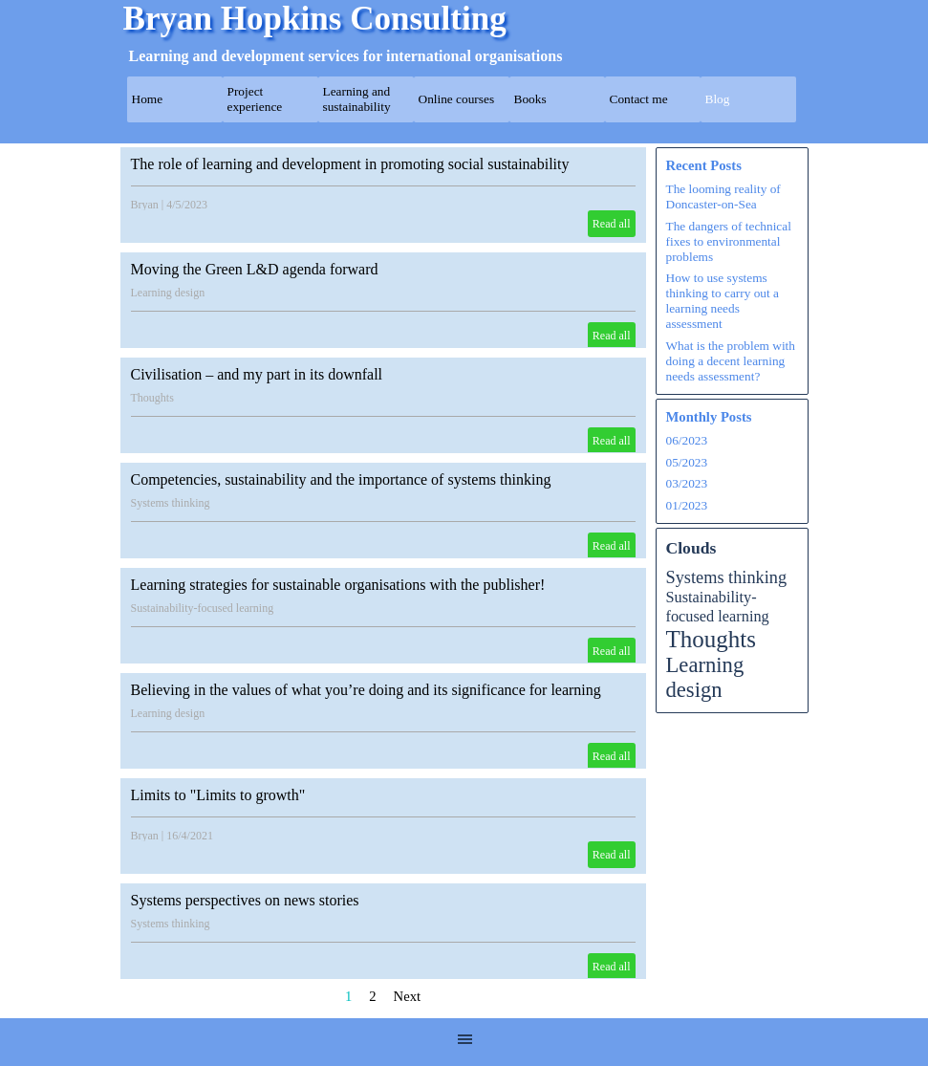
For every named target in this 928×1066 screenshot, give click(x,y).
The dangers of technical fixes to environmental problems (728, 241)
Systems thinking (170, 503)
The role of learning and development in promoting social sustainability (350, 164)
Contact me (639, 99)
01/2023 (687, 505)
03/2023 (687, 483)
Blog (717, 99)
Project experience (255, 99)
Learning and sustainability (357, 99)
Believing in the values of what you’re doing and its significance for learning (366, 690)
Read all (612, 223)
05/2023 (687, 462)
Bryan (145, 204)
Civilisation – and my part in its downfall (257, 374)
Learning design (168, 292)
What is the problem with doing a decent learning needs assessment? (730, 360)
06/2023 (687, 440)
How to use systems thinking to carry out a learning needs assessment (722, 301)
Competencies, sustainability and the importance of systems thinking (341, 479)
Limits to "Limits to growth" (218, 795)
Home (147, 99)
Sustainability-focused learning (202, 608)
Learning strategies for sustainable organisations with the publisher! (338, 585)
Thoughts (152, 397)
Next (407, 996)
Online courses (457, 99)
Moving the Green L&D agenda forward (254, 269)
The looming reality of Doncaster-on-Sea (723, 196)
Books (530, 99)
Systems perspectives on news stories (245, 900)
